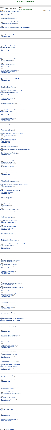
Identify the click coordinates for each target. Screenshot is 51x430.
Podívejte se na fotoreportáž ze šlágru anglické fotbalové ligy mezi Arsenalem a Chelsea (9, 153)
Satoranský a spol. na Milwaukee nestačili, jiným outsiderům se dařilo (7, 394)
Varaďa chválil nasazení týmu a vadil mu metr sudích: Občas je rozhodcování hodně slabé (9, 187)
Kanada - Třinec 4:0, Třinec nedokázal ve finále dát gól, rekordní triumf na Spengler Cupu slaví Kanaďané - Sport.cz (12, 287)
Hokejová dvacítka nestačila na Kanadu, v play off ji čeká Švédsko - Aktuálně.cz (8, 45)
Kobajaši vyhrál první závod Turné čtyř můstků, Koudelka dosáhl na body (7, 163)
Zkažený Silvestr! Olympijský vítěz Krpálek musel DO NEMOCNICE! (7, 130)
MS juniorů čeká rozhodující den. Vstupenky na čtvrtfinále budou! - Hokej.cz (8, 379)
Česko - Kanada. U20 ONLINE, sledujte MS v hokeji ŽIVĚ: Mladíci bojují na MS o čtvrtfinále (9, 70)
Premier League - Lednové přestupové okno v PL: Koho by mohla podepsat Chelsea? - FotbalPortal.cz (10, 149)
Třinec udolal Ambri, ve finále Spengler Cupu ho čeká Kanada (6, 295)
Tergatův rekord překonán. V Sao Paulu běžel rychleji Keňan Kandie (7, 98)
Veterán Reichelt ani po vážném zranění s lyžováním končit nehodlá (7, 351)
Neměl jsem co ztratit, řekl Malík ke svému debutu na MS (6, 13)
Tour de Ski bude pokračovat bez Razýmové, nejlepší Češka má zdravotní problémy (8, 399)
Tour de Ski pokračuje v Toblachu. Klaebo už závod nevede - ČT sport (7, 245)
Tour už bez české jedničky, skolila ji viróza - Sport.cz (5, 203)
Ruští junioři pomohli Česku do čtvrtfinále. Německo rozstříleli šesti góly (7, 86)
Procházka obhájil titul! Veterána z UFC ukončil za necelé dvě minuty (7, 388)
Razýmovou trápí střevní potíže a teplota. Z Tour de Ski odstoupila (7, 140)
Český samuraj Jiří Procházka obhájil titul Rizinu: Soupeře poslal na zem (7, 313)
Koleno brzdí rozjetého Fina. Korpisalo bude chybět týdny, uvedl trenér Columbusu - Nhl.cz (9, 243)
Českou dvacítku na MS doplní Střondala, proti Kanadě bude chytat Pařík (7, 191)
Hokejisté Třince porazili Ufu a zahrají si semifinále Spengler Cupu (7, 307)
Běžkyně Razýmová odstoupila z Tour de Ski (5, 205)
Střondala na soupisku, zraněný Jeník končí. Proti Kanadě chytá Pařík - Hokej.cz (8, 344)
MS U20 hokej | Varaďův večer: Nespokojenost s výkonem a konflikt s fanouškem (8, 18)
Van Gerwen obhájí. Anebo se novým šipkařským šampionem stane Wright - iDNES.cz (9, 92)
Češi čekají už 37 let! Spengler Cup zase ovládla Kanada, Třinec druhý (7, 277)
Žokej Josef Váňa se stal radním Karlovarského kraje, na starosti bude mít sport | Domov (9, 361)
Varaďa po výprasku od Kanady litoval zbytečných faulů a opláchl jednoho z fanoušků (8, 23)
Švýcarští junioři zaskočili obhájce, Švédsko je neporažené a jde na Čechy (7, 103)
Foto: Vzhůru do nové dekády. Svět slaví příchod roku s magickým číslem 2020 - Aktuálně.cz (9, 209)
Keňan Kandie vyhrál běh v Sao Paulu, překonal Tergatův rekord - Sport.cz (7, 97)
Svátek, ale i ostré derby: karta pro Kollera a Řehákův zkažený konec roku (7, 135)
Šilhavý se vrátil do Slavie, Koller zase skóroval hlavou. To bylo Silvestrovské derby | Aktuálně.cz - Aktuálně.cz (11, 133)
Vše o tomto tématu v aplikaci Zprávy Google (5, 14)
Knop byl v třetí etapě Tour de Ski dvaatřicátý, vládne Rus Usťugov (7, 228)
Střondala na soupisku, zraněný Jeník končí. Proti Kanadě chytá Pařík (7, 192)
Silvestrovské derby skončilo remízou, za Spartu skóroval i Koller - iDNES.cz (8, 270)
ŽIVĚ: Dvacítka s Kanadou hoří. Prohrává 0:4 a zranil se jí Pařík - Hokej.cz (7, 69)
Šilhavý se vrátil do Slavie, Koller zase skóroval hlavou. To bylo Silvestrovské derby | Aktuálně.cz (9, 49)
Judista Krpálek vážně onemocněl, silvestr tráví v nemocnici (6, 216)
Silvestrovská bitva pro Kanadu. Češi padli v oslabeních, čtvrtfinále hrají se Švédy (8, 71)
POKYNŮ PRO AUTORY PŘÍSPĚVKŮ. (10, 429)
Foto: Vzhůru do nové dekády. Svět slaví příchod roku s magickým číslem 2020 (8, 234)
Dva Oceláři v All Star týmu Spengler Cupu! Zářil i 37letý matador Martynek (7, 294)
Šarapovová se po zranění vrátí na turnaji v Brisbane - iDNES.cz (6, 409)
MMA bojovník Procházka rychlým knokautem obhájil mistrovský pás (7, 119)
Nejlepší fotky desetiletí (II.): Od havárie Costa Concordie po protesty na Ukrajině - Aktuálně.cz (10, 320)
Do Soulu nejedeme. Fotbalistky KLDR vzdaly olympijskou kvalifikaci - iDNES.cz (8, 166)
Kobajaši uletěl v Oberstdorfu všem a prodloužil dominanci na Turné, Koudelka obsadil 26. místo (9, 181)
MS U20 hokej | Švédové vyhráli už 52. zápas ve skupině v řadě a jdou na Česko (8, 87)
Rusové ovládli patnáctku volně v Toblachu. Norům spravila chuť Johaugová (7, 247)
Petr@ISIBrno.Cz (6, 428)
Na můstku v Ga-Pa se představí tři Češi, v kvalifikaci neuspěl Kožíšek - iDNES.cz (8, 160)
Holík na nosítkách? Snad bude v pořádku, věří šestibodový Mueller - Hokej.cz (8, 258)
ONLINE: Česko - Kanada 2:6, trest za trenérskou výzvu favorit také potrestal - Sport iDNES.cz (10, 78)
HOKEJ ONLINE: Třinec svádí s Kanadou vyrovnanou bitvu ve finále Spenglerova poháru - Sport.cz (10, 293)
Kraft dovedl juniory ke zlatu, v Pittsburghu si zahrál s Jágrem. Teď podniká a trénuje (8, 146)
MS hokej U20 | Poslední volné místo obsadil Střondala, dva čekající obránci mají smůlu (8, 345)
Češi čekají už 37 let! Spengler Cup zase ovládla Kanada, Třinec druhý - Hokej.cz (8, 220)
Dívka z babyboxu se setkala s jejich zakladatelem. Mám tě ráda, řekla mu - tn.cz (8, 172)
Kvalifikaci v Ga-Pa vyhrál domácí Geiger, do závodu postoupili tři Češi (7, 162)
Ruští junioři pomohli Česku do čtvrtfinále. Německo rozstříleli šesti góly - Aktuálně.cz (9, 109)
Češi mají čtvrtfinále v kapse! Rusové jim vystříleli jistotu (6, 104)
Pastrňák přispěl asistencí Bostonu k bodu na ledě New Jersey (6, 40)
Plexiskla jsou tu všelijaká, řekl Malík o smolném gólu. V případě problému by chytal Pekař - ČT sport (10, 11)
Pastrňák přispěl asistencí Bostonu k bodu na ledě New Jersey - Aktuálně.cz (8, 34)
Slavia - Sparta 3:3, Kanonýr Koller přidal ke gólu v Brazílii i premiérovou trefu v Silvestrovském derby (10, 335)
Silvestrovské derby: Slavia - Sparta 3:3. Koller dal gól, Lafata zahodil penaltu (8, 254)
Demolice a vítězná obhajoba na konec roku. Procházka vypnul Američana (7, 118)
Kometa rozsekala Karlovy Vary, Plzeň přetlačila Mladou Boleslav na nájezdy (8, 261)
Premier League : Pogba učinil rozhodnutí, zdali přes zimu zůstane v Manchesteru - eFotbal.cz (10, 364)
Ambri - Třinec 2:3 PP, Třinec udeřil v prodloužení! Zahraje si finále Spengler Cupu (8, 284)
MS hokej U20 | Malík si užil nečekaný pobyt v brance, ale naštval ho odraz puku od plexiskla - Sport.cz (10, 27)
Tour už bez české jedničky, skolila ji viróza (5, 141)
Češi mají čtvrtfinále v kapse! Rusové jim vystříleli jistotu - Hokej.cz (7, 111)
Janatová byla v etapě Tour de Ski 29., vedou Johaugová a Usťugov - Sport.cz (8, 139)
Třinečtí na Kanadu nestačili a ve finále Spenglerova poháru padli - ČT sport (8, 318)
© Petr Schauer (3, 428)
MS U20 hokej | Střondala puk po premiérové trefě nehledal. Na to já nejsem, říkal (8, 346)
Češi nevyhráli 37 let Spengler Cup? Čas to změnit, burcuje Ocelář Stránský (7, 222)
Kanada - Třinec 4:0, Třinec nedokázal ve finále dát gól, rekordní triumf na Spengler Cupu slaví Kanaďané (10, 278)
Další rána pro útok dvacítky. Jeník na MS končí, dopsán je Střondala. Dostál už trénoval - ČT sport (10, 316)
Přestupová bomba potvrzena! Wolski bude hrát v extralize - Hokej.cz (7, 90)
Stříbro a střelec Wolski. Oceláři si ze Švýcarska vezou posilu (6, 60)
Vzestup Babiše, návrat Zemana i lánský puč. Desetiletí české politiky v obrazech (8, 206)
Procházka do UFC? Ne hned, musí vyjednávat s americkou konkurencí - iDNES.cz (8, 366)
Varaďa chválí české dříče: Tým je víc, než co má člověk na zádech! (7, 186)
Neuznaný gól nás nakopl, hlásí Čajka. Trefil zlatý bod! (6, 420)
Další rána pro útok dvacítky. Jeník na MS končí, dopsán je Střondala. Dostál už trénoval (9, 325)
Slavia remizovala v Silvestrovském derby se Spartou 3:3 (6, 272)
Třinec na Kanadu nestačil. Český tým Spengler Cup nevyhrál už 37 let (7, 223)
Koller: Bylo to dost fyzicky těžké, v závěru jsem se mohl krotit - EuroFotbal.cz (8, 47)
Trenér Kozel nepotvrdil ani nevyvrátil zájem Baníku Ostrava (6, 239)
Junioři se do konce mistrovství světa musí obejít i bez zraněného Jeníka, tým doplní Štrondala (9, 326)
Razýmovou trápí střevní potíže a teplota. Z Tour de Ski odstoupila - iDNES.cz (8, 397)
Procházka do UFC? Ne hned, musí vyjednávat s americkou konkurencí (7, 356)
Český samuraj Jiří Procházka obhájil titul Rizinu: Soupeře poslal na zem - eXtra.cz (8, 354)
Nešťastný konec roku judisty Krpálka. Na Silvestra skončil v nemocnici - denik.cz (8, 264)
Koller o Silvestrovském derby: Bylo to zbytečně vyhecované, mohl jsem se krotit (8, 336)
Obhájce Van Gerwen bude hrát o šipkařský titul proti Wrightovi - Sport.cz (7, 64)
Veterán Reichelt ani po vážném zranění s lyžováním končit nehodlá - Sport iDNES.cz (9, 329)
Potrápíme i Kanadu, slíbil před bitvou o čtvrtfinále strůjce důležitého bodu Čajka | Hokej (8, 419)
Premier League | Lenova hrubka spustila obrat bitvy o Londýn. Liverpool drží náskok (8, 152)
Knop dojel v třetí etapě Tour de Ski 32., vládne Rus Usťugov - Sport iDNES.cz (8, 226)
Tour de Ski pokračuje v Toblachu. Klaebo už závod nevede (6, 227)
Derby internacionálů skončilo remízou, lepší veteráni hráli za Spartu (7, 198)
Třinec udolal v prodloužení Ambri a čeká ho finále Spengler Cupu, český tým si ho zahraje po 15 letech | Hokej (10, 283)
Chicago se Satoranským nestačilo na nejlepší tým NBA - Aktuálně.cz (7, 391)
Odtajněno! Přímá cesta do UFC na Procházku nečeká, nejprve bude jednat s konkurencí (9, 387)
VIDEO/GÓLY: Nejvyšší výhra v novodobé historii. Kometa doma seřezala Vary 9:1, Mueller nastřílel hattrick (10, 260)
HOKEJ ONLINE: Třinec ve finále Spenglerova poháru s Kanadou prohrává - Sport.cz (9, 305)
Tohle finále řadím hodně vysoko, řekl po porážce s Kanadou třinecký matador (8, 302)
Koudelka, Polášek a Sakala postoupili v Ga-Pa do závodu (6, 180)
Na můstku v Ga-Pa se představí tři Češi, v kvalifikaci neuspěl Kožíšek (7, 233)
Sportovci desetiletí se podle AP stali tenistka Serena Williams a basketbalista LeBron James (9, 406)
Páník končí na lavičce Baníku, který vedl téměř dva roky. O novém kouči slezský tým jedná (9, 240)
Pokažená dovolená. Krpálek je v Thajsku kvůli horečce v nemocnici (7, 129)
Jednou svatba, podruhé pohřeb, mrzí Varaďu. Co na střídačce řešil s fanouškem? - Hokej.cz (9, 21)
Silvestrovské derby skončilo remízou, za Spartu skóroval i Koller (6, 136)
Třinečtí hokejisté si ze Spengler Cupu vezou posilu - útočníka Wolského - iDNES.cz (8, 58)
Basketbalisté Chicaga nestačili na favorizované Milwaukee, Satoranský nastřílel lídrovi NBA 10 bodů (10, 393)
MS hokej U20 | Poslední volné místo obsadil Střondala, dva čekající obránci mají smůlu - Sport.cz (10, 190)
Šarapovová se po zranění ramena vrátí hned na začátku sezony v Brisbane (7, 410)
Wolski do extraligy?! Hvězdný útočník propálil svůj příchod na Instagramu (7, 61)
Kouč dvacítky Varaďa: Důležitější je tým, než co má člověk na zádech (7, 24)
